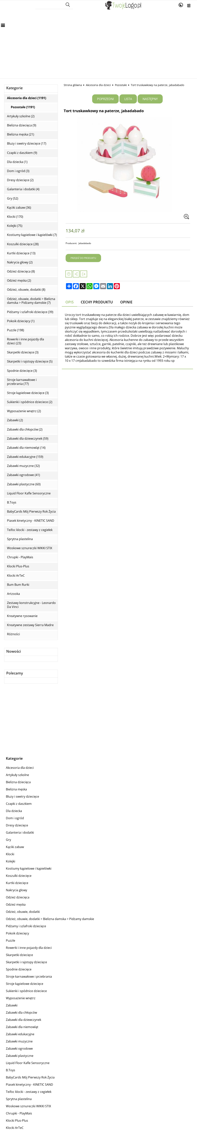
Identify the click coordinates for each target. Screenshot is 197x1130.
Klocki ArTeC (16, 576)
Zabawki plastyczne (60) (24, 484)
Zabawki (11, 1005)
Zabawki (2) (15, 420)
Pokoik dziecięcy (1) (21, 321)
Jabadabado (84, 243)
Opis (69, 302)
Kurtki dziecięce (17, 883)
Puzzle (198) (15, 330)
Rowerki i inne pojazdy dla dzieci (29, 948)
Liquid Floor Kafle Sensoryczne (29, 493)
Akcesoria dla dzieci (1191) (26, 98)
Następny (150, 99)
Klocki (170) (15, 217)
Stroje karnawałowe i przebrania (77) (22, 382)
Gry (8, 840)
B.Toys (11, 502)
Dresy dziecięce (17, 825)
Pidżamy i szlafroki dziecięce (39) (30, 312)
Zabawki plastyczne (19, 1056)
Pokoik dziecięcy (17, 933)
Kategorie (14, 88)
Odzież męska (16, 904)
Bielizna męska (16, 789)
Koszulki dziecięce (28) (23, 244)
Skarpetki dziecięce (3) (22, 352)
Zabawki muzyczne (19, 1041)
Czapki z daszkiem (19, 804)
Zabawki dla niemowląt (22, 1027)
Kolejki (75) (14, 226)
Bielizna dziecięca (18, 782)
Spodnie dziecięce (18, 969)
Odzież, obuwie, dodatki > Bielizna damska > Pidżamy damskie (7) (31, 301)
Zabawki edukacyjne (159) (25, 457)
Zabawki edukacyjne (20, 1034)
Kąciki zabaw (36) (19, 208)
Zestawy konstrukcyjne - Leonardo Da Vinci (31, 605)
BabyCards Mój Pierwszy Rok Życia (31, 512)
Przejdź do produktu (83, 258)
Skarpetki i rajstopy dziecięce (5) (30, 361)
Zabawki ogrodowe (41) (23, 475)
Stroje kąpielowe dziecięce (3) (28, 393)
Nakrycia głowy (16, 890)
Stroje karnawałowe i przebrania (29, 976)
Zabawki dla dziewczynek (23, 1020)
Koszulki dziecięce (18, 876)
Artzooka (13, 594)
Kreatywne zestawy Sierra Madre (30, 625)
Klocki (10, 854)
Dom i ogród (15, 818)
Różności (13, 634)
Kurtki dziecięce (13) (21, 253)
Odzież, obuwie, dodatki (23, 912)
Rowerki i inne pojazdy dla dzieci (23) (25, 341)
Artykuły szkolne (17, 775)
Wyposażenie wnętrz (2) (24, 411)
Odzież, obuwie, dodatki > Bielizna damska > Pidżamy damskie (50, 919)
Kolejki (10, 861)
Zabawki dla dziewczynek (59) (27, 439)
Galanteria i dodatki (20, 832)
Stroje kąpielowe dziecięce (24, 984)
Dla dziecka (14, 811)
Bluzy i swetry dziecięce (22, 796)
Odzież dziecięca (17, 897)
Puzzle (10, 940)
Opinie (126, 302)
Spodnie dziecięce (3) (22, 371)
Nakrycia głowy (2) (20, 262)
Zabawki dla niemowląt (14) (26, 448)
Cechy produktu (97, 302)
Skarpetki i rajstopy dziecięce (26, 962)
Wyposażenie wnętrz (20, 998)
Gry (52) (12, 198)
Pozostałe (121, 85)
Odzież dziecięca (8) (21, 271)
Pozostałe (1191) (23, 107)
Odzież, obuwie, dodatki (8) (26, 290)
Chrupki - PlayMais (20, 557)
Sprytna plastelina (20, 539)
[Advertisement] (98, 40)
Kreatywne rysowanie (22, 616)
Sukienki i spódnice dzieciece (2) (29, 402)
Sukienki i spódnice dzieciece (26, 991)
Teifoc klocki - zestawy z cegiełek (30, 530)
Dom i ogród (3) (18, 171)
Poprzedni (105, 99)
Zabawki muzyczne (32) (23, 466)
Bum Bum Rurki (18, 585)
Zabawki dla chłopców (21, 1012)
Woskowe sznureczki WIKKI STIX (29, 548)
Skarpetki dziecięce (19, 955)
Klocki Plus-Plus (18, 566)
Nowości (13, 651)
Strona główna (73, 85)
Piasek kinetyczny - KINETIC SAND (30, 521)
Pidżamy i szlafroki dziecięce (26, 926)
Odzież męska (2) (19, 281)
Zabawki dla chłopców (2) (24, 429)
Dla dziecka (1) (17, 162)
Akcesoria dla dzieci (98, 85)
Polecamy (14, 673)
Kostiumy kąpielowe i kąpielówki (28, 868)
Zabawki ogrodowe (19, 1048)
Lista (128, 99)
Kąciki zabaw (15, 847)
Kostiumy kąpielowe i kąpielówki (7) (32, 235)
